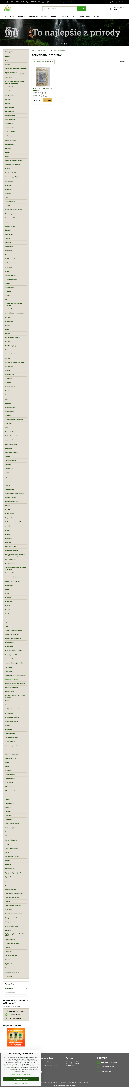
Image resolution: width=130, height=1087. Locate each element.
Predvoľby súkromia (59, 1082)
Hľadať (81, 9)
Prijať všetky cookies (21, 1079)
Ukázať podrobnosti (21, 1083)
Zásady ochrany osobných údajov (77, 1082)
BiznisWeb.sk (71, 1085)
